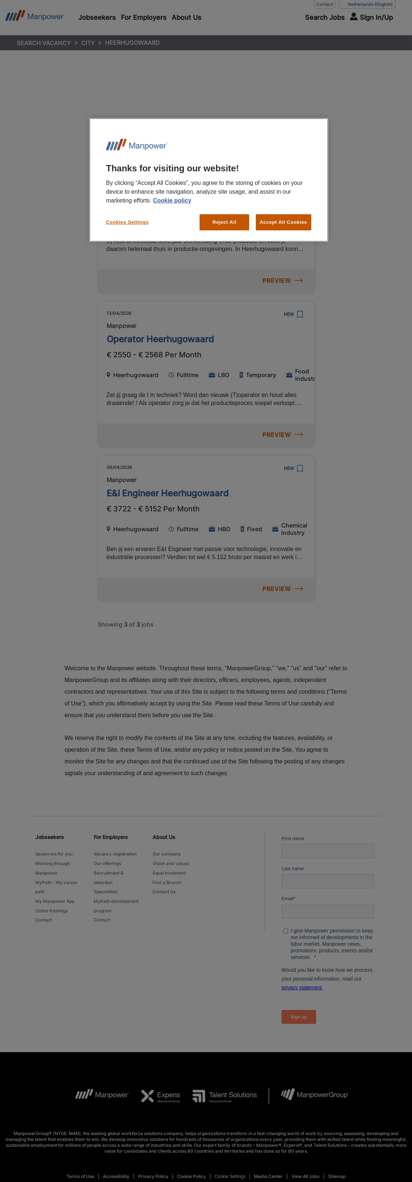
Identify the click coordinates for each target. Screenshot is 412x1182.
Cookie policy (172, 200)
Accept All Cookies (283, 222)
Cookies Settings (127, 222)
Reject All (224, 222)
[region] (208, 180)
